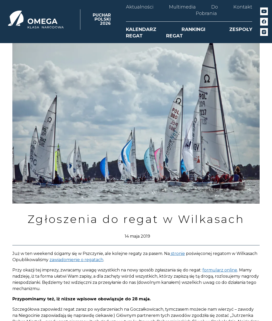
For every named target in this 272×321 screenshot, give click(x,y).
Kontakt (242, 7)
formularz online (219, 270)
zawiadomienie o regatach (76, 259)
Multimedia (182, 7)
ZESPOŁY (240, 29)
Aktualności (140, 7)
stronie (177, 253)
